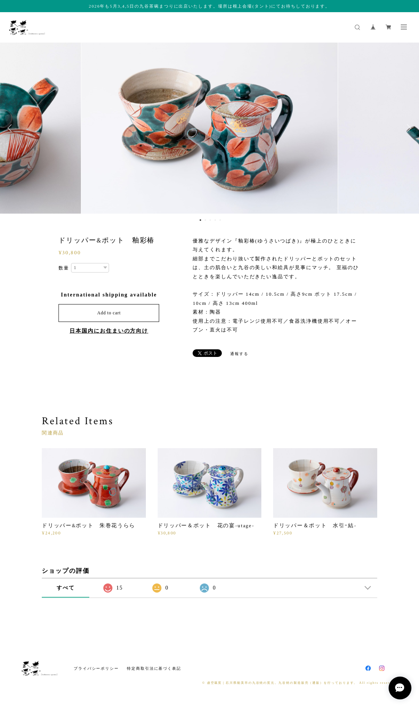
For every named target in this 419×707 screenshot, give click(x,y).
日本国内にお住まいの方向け (109, 331)
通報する (239, 354)
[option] (209, 128)
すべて (66, 588)
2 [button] (205, 220)
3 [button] (210, 220)
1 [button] (200, 220)
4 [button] (215, 220)
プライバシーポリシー (96, 668)
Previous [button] (11, 128)
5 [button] (220, 220)
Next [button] (407, 128)
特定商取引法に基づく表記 (154, 668)
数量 (64, 268)
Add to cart (109, 312)
